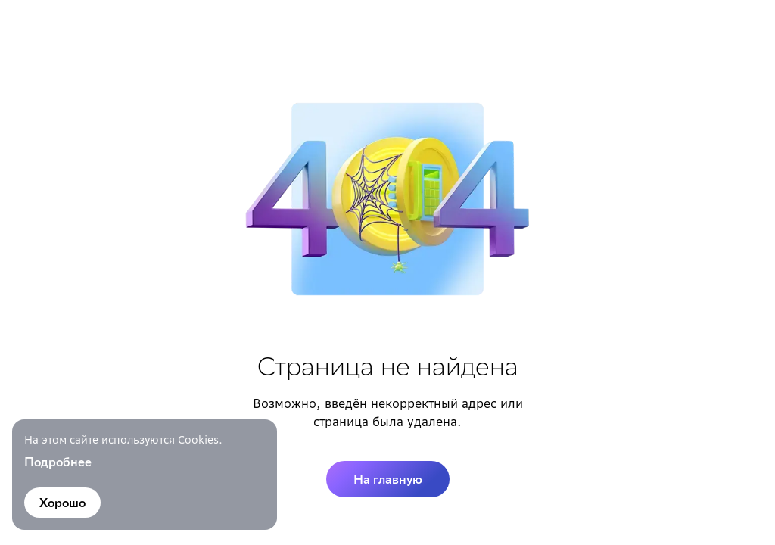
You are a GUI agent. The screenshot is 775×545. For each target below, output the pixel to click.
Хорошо (62, 502)
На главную (387, 479)
